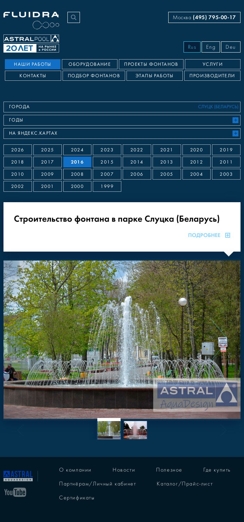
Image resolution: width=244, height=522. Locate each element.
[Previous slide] (25, 339)
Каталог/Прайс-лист (185, 484)
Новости (124, 470)
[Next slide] (219, 339)
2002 (17, 186)
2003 (226, 174)
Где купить (217, 470)
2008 (77, 174)
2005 (166, 174)
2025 (47, 150)
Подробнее (209, 235)
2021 (166, 150)
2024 (77, 150)
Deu (231, 47)
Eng (210, 47)
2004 (196, 174)
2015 (107, 162)
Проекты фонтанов (151, 64)
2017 (47, 162)
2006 (137, 174)
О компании (75, 470)
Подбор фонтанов (94, 76)
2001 (47, 186)
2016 (77, 162)
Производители (212, 76)
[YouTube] (15, 492)
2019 (226, 150)
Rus (192, 47)
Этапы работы (155, 76)
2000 (77, 186)
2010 (17, 174)
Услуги (213, 64)
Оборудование (89, 64)
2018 (17, 162)
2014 (137, 162)
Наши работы (32, 64)
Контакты (32, 76)
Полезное (169, 470)
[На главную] (18, 475)
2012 (196, 162)
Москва (204, 17)
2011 (226, 162)
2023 (107, 150)
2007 (107, 174)
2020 (196, 150)
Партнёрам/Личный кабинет (97, 484)
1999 (107, 186)
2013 (166, 162)
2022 (137, 150)
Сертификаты (77, 498)
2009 (47, 174)
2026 (17, 150)
